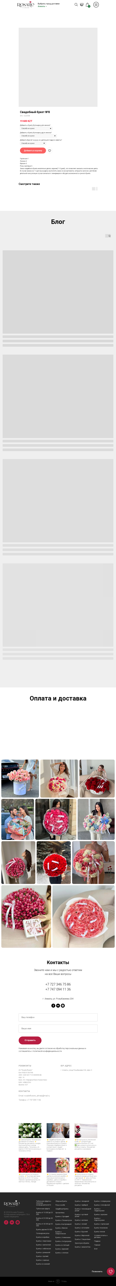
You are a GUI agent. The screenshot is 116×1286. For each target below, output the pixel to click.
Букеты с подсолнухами (99, 1219)
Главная (97, 1245)
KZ (81, 5)
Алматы (41, 6)
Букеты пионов (99, 1232)
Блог (96, 1249)
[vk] (58, 1006)
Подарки (97, 1241)
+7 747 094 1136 (34, 1100)
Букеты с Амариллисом (60, 1233)
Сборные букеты (61, 1201)
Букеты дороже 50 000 (44, 1229)
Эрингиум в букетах (82, 1243)
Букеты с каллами (81, 1220)
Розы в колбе (60, 1205)
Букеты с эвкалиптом (82, 1247)
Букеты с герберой (81, 1205)
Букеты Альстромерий (63, 1224)
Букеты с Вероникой (82, 1235)
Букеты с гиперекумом (102, 1201)
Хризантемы (60, 1213)
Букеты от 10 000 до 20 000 (44, 1213)
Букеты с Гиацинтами (82, 1239)
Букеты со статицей (62, 1245)
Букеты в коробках (42, 1237)
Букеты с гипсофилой (102, 1205)
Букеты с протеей (42, 1256)
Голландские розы (42, 1233)
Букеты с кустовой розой (81, 1215)
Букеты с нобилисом (43, 1249)
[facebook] (53, 1006)
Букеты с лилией (81, 1224)
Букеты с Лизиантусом (63, 1220)
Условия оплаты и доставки (100, 1236)
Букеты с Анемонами (63, 1237)
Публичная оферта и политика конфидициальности (43, 1203)
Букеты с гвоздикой (82, 1201)
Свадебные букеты (61, 1209)
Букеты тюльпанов (101, 1228)
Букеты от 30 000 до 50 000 (44, 1225)
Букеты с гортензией (101, 1224)
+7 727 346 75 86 (58, 984)
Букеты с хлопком (61, 1253)
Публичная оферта (43, 1209)
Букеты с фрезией (61, 1249)
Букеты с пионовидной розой (83, 1210)
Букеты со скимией (43, 1264)
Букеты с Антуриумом (63, 1241)
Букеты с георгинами (43, 1241)
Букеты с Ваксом (61, 1228)
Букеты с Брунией (81, 1232)
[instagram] (63, 1006)
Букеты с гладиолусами (99, 1210)
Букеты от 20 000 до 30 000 (44, 1219)
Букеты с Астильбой (82, 1228)
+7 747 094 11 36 (58, 989)
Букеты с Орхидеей (62, 1216)
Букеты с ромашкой (43, 1252)
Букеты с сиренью (42, 1260)
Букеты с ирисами (100, 1214)
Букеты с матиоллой (43, 1245)
